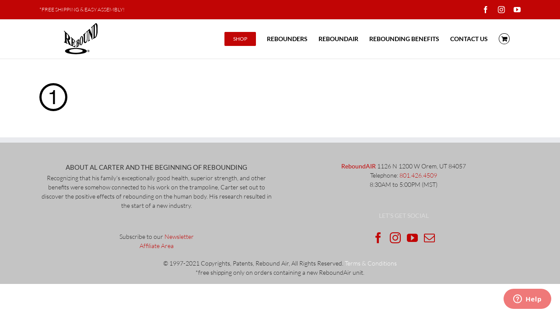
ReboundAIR (358, 166)
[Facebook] (378, 237)
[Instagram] (395, 237)
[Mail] (429, 237)
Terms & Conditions (371, 263)
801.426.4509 (418, 175)
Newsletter (179, 236)
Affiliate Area (157, 245)
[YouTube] (412, 237)
